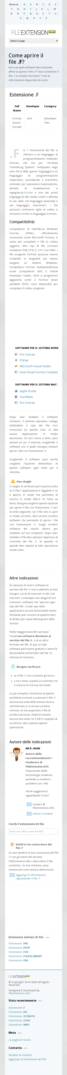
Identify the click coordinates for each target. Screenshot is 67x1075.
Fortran (28, 192)
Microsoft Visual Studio (35, 366)
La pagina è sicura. (20, 1039)
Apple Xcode (28, 391)
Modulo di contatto (20, 1055)
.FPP (39, 250)
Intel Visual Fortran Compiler (39, 372)
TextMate (26, 397)
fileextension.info (19, 993)
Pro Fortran (27, 354)
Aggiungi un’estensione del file (27, 1059)
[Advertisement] (38, 139)
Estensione (18, 943)
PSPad (24, 360)
